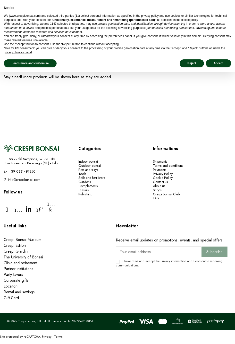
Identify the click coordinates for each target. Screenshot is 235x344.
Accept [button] (218, 63)
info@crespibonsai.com (24, 179)
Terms (58, 336)
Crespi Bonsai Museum (22, 239)
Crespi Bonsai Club (166, 194)
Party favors (13, 274)
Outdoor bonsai (89, 165)
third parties (76, 23)
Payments (159, 169)
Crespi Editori (15, 245)
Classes (83, 190)
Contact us (160, 181)
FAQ (156, 198)
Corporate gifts (16, 280)
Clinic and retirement (20, 263)
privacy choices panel (18, 52)
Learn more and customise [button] (30, 63)
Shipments (160, 161)
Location (10, 286)
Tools (82, 173)
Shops (157, 190)
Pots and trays (88, 169)
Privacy (165, 261)
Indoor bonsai (88, 161)
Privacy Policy (163, 173)
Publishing (85, 194)
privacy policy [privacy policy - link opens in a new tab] (150, 15)
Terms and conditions (168, 165)
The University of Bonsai (23, 257)
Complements (88, 186)
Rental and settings (19, 292)
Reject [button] (191, 63)
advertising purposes (131, 28)
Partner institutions (18, 269)
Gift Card (11, 298)
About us (159, 186)
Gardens (84, 181)
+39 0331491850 (21, 171)
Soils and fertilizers (91, 177)
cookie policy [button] (189, 20)
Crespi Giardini (16, 251)
